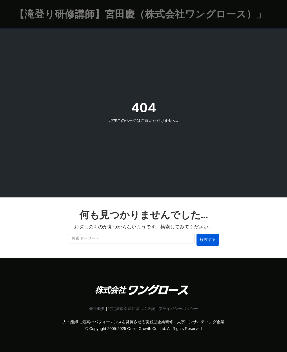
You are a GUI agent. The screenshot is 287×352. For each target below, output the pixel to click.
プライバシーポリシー (178, 308)
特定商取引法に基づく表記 (131, 308)
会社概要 (97, 308)
